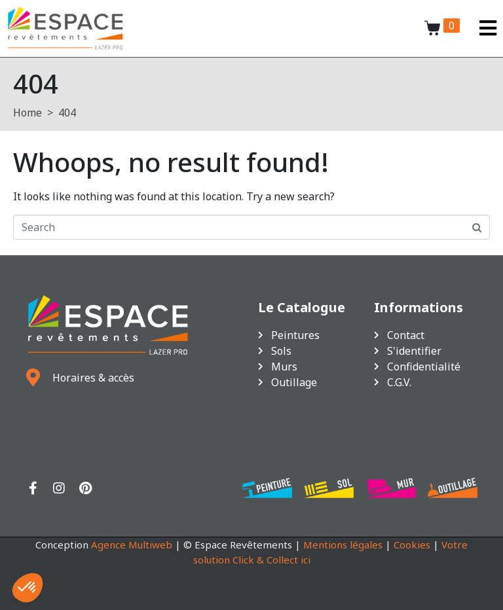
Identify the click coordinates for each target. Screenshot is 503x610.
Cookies (412, 544)
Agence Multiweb (131, 544)
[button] (27, 587)
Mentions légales (342, 544)
